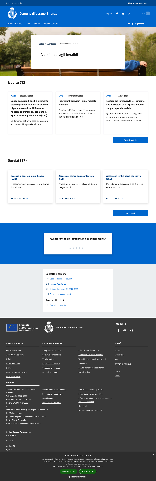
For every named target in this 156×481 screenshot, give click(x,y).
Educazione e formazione (88, 350)
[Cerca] (147, 13)
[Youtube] (119, 13)
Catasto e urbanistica (51, 367)
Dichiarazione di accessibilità (90, 410)
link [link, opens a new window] (101, 466)
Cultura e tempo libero (51, 354)
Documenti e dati (13, 376)
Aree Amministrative (15, 354)
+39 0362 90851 (21, 396)
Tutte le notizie (130, 140)
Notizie (117, 350)
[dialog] (78, 466)
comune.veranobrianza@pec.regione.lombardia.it (27, 409)
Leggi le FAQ (47, 398)
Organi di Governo (13, 350)
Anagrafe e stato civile (51, 350)
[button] (78, 477)
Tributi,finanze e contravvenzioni (92, 359)
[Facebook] (112, 13)
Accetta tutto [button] (68, 471)
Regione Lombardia (14, 3)
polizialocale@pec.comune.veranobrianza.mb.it (26, 416)
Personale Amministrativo (17, 372)
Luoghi (117, 371)
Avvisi (13, 96)
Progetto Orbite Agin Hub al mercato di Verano (77, 102)
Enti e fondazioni (13, 363)
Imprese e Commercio (51, 363)
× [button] (153, 455)
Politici (9, 367)
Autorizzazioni (84, 372)
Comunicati (119, 354)
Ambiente (82, 363)
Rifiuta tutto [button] (88, 471)
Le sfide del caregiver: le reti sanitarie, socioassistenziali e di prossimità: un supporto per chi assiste (125, 104)
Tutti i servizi (130, 213)
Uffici (8, 359)
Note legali (82, 406)
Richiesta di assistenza (51, 402)
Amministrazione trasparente (90, 389)
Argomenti (51, 43)
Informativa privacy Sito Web (90, 393)
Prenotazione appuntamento (54, 389)
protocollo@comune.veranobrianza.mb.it (23, 423)
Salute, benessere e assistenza (91, 367)
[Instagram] (125, 13)
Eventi (117, 375)
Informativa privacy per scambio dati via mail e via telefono (95, 400)
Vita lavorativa (48, 359)
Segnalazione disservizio (52, 393)
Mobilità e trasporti (50, 372)
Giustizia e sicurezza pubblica (90, 354)
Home (41, 43)
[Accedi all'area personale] (137, 3)
